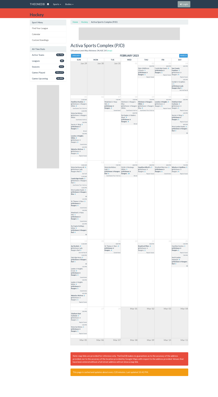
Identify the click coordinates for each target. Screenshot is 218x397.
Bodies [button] (69, 4)
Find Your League (40, 28)
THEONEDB (37, 4)
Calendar (36, 34)
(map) (109, 50)
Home (75, 22)
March (183, 55)
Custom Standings (40, 40)
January (76, 55)
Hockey (84, 22)
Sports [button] (57, 4)
